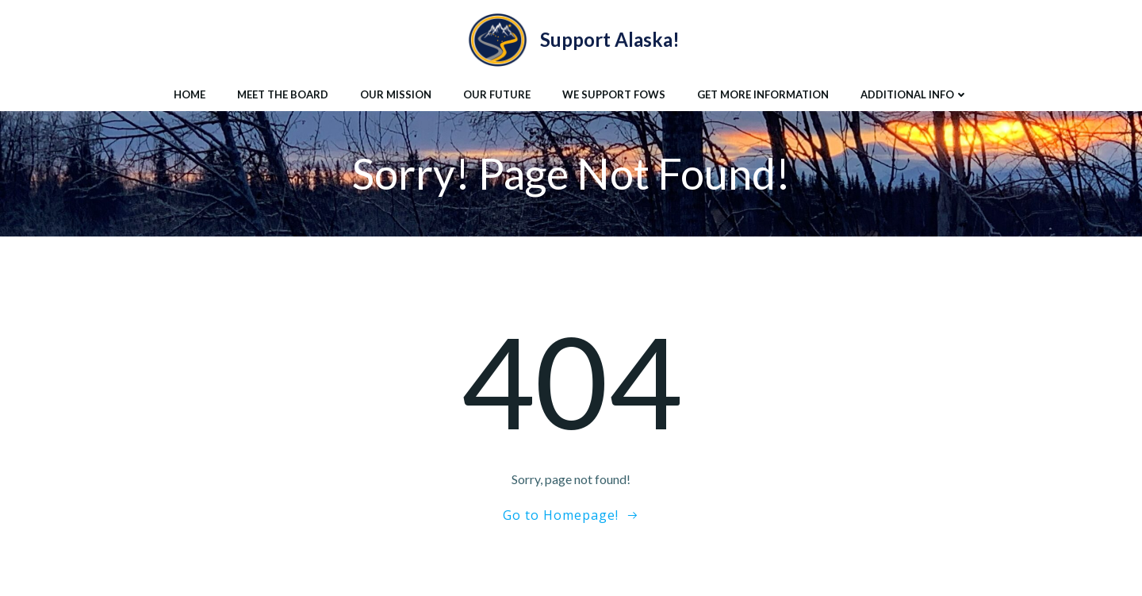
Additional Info (914, 94)
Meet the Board (282, 94)
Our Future (497, 94)
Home (189, 94)
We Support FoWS (613, 94)
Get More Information (763, 94)
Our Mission (395, 94)
